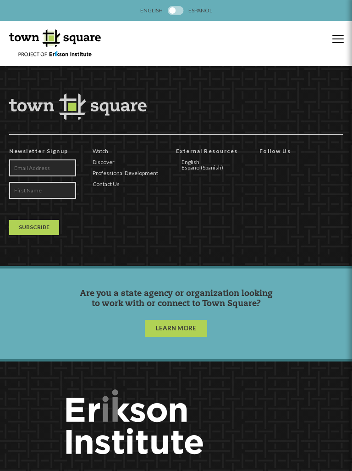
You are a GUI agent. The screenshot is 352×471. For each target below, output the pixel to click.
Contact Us (106, 184)
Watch (100, 151)
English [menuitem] (151, 10)
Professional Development (125, 173)
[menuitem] (151, 10)
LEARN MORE (176, 328)
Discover (104, 162)
